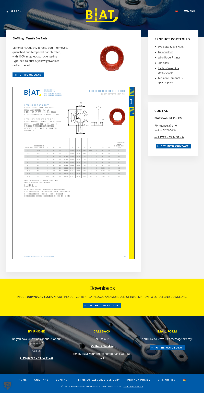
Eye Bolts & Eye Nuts (171, 47)
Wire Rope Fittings (169, 57)
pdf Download (28, 74)
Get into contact (175, 146)
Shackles (163, 63)
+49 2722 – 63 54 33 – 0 (169, 137)
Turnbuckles (165, 52)
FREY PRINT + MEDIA (133, 386)
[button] (7, 385)
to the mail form (168, 347)
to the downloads (102, 305)
